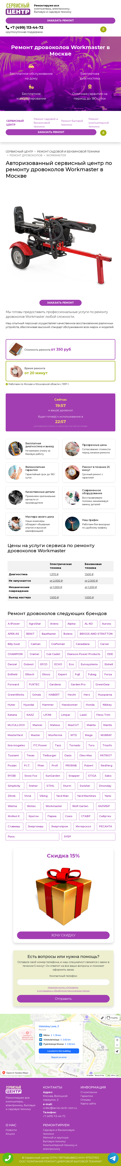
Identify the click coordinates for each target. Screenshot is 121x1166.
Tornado (74, 745)
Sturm (67, 785)
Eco (71, 664)
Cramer (34, 654)
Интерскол (83, 826)
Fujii (77, 674)
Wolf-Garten (80, 806)
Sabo (108, 775)
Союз (68, 816)
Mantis (107, 725)
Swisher (85, 785)
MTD (74, 735)
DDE (110, 654)
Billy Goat (14, 644)
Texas (31, 755)
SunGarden (53, 775)
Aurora (106, 623)
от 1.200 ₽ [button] (91, 587)
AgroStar (35, 623)
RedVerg (106, 765)
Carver (104, 644)
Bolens (67, 633)
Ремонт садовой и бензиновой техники (46, 123)
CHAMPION (15, 654)
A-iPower (14, 623)
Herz (87, 694)
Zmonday (105, 785)
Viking (44, 795)
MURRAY (106, 735)
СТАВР (85, 816)
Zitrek (12, 795)
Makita (91, 725)
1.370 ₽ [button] (54, 574)
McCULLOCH (16, 725)
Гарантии (87, 1096)
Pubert (88, 765)
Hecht (72, 694)
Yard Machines (86, 795)
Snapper (74, 775)
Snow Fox (30, 775)
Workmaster (54, 806)
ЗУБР (67, 836)
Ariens (54, 623)
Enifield (12, 674)
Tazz (58, 745)
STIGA (92, 775)
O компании (89, 1092)
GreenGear (102, 684)
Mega (88, 735)
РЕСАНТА (105, 826)
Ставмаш (14, 826)
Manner (38, 725)
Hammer (48, 704)
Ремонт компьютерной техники (99, 123)
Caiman (35, 644)
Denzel (12, 664)
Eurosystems (89, 664)
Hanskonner (70, 704)
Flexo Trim (103, 714)
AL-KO (89, 623)
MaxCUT (73, 725)
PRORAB (71, 765)
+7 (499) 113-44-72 (26, 27)
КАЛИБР (104, 806)
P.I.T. (27, 765)
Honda (90, 704)
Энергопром (59, 826)
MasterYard (15, 735)
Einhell (109, 664)
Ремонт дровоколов (26, 155)
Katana (12, 714)
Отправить (63, 999)
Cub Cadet (53, 654)
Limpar (65, 714)
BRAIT (30, 633)
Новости (11, 1130)
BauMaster (49, 633)
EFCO (43, 664)
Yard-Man (62, 795)
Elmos (46, 674)
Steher (33, 785)
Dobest (29, 664)
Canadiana (82, 644)
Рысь (11, 836)
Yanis (108, 795)
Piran (41, 765)
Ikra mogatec (16, 745)
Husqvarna (105, 694)
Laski (83, 714)
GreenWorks (16, 694)
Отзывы (86, 1099)
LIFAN (47, 714)
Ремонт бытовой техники (72, 122)
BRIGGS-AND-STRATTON (96, 633)
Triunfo (107, 745)
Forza (108, 674)
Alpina (71, 623)
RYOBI (12, 775)
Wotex (31, 806)
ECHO (58, 664)
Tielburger (49, 755)
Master (35, 735)
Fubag (92, 674)
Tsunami (13, 755)
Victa (27, 795)
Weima (12, 806)
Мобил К (14, 816)
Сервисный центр (19, 151)
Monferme (55, 735)
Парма (51, 816)
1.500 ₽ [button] (89, 574)
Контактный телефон (63, 975)
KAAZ (30, 714)
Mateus (55, 725)
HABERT (54, 694)
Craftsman (58, 644)
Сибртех (105, 816)
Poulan (12, 765)
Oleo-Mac (85, 755)
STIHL (50, 785)
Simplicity (14, 785)
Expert (62, 674)
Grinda (36, 694)
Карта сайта (88, 1103)
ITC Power (40, 745)
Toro (91, 745)
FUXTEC (34, 684)
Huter (11, 704)
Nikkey (107, 704)
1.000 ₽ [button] (54, 597)
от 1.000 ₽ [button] (56, 587)
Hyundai (28, 704)
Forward (13, 684)
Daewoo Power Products (83, 654)
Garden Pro (78, 684)
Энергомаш (35, 826)
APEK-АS (13, 633)
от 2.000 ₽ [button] (56, 580)
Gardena (55, 684)
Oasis (68, 755)
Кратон (34, 816)
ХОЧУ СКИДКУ (63, 935)
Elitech (29, 674)
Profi (55, 765)
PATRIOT (106, 755)
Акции (10, 1133)
